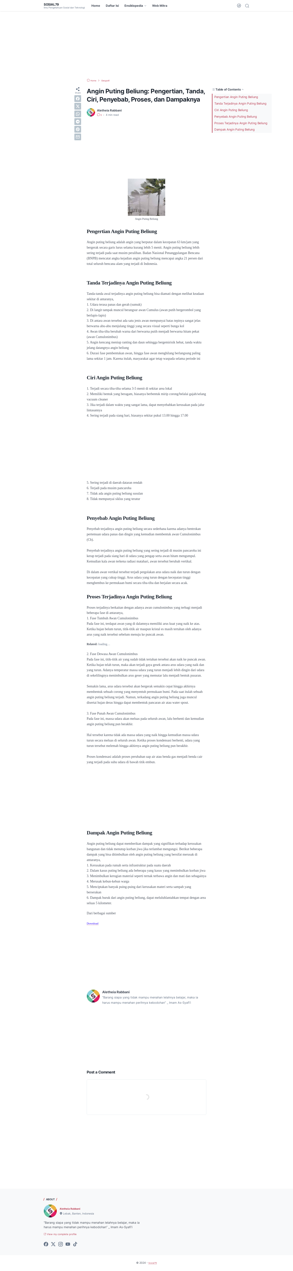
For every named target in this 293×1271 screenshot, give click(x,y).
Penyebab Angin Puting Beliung (235, 116)
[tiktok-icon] (75, 1245)
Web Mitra (159, 5)
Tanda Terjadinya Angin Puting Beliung (240, 103)
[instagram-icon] (60, 1245)
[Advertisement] (146, 45)
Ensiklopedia (133, 5)
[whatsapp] (77, 114)
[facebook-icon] (46, 1245)
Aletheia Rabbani (72, 1208)
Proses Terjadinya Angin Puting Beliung (240, 123)
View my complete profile (64, 1234)
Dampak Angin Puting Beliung (234, 129)
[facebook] (77, 98)
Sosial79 (53, 4)
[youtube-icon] (68, 1245)
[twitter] (77, 106)
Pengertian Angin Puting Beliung (236, 97)
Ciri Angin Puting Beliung (231, 110)
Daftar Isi (112, 5)
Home (95, 5)
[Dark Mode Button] (239, 5)
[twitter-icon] (53, 1245)
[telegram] (77, 121)
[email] (77, 137)
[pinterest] (77, 129)
